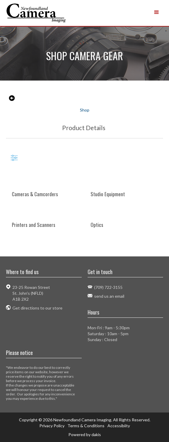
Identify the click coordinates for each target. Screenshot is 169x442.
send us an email (109, 296)
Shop (84, 109)
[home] (44, 13)
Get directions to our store (37, 307)
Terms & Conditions (85, 425)
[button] (156, 12)
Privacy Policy (52, 425)
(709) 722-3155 (108, 287)
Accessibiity (118, 425)
